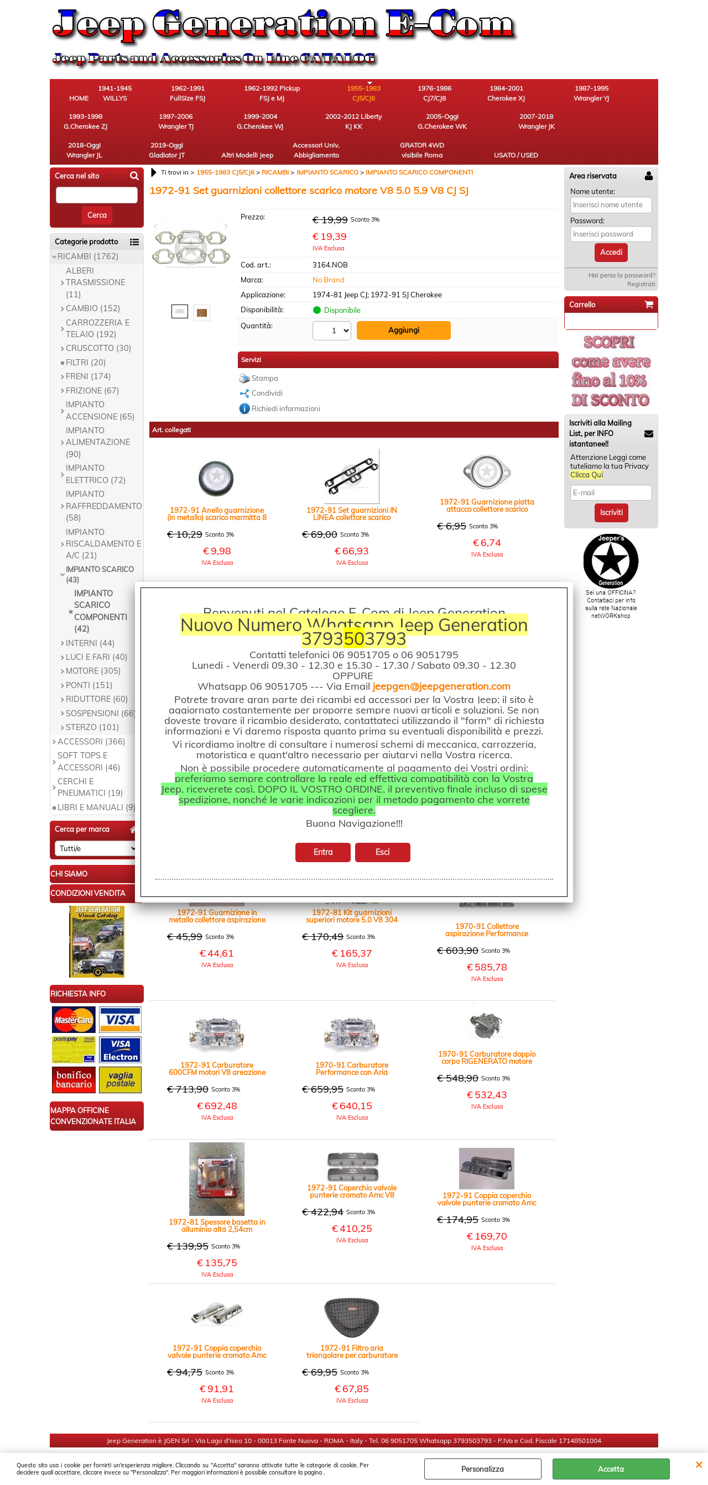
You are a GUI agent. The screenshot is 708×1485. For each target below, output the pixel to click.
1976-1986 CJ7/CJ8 (385, 94)
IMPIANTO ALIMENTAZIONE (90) (98, 418)
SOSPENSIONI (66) (101, 690)
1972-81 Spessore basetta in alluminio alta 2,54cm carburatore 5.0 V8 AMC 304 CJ (217, 1201)
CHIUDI (698, 1464)
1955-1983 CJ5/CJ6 (324, 94)
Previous (156, 226)
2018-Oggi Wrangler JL (324, 125)
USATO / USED (628, 130)
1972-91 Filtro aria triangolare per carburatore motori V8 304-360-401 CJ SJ (351, 1327)
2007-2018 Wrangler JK (262, 125)
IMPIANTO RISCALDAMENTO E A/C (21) (103, 520)
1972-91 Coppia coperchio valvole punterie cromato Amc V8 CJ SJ (487, 1175)
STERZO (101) (92, 704)
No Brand (329, 255)
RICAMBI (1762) (88, 233)
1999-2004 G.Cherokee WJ (80, 125)
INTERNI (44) (90, 620)
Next (225, 226)
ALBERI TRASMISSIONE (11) (95, 259)
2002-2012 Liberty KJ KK (141, 125)
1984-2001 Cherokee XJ (445, 94)
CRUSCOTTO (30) (99, 325)
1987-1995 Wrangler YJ (506, 94)
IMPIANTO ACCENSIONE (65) (100, 386)
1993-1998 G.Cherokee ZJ (567, 94)
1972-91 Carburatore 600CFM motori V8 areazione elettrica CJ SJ (217, 1044)
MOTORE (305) (93, 648)
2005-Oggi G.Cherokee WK (202, 125)
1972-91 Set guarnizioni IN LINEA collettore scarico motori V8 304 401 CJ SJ (351, 489)
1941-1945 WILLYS (141, 94)
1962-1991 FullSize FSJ (202, 94)
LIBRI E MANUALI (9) (97, 784)
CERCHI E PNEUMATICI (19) (90, 763)
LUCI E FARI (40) (97, 633)
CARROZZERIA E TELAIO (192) (97, 305)
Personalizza (482, 1469)
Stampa (265, 353)
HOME (80, 99)
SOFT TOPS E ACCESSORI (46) (89, 737)
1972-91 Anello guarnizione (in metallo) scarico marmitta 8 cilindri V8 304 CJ (217, 489)
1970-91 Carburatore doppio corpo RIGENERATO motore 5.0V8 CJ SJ (486, 1033)
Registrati (641, 260)
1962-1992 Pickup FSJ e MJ (263, 94)
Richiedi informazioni (286, 384)
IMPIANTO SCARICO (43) (100, 551)
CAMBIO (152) (93, 285)
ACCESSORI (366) (92, 718)
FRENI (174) (88, 353)
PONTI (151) (89, 662)
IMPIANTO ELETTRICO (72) (96, 450)
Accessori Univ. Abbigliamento (506, 125)
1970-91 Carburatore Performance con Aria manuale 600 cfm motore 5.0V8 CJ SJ (352, 1044)
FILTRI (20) (86, 339)
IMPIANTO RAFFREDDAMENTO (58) (104, 483)
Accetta (611, 1469)
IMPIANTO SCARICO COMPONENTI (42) (100, 587)
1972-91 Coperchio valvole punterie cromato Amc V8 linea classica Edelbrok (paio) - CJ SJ (352, 1167)
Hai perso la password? (622, 251)
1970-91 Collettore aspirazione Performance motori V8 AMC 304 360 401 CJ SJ (486, 906)
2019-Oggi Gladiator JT (385, 125)
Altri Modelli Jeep (445, 125)
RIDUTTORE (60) (97, 676)
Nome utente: (592, 167)
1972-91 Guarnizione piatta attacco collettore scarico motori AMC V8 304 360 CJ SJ (486, 481)
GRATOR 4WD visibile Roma (567, 125)
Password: (587, 196)
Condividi (267, 368)
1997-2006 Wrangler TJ (627, 94)
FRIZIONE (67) (92, 367)
